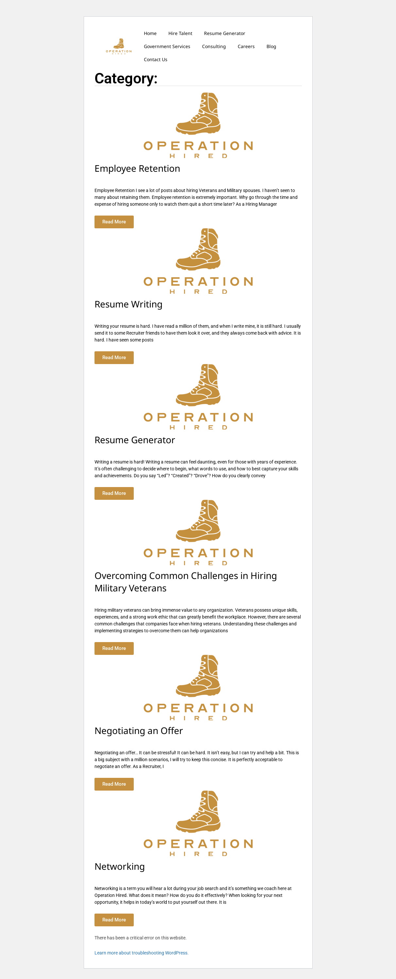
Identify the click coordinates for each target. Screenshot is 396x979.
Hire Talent (180, 33)
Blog (271, 46)
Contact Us (155, 59)
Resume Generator (224, 33)
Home (150, 33)
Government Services (167, 46)
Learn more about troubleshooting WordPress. (142, 952)
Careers (246, 46)
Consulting (214, 46)
